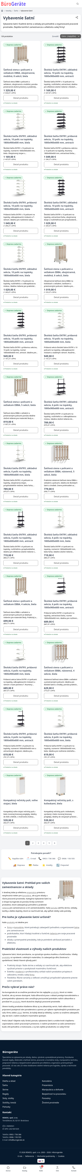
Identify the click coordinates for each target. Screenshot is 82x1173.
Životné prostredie (50, 1102)
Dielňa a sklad (8, 1081)
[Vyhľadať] (77, 3)
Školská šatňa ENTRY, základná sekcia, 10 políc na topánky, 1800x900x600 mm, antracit (60, 73)
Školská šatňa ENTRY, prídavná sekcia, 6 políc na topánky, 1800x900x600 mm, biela (20, 670)
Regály (5, 1094)
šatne (76, 927)
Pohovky (6, 1106)
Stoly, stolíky (8, 1098)
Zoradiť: (55, 36)
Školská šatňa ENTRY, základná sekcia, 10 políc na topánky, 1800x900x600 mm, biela (20, 139)
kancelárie (26, 895)
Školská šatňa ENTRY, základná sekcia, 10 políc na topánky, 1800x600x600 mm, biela (20, 272)
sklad (19, 1012)
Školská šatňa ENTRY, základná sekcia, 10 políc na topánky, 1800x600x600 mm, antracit (60, 205)
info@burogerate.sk (16, 1140)
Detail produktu (20, 98)
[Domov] (2, 11)
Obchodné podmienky (46, 1156)
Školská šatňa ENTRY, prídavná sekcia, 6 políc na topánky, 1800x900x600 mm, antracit (60, 604)
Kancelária (47, 1081)
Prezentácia (47, 1085)
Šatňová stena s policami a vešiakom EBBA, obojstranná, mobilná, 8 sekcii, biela (19, 73)
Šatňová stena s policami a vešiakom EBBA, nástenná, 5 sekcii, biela (59, 471)
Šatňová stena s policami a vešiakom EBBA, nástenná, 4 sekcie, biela (59, 670)
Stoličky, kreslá (9, 1102)
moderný (19, 971)
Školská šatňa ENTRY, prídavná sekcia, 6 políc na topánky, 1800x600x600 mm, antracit (20, 737)
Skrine (5, 1089)
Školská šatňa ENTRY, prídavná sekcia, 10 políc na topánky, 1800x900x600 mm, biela (20, 205)
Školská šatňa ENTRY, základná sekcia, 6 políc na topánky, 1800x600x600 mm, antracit (20, 537)
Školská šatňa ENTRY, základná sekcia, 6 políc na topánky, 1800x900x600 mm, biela (20, 471)
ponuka (54, 908)
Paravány (46, 1098)
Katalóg (9, 11)
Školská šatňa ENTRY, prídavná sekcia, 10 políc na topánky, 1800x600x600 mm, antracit (20, 338)
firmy (9, 927)
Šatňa (16, 11)
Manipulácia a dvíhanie (52, 1089)
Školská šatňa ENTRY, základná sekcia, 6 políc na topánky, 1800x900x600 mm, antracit (60, 405)
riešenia (5, 908)
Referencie (29, 1156)
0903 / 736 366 (15, 1134)
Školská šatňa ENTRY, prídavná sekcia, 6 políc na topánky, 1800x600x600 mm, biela (60, 737)
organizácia (31, 892)
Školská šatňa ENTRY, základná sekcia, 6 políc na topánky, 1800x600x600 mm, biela (60, 537)
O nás (20, 1156)
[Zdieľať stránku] (77, 17)
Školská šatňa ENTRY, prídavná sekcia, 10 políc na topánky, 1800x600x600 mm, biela (60, 338)
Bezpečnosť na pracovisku (54, 1094)
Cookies (61, 1156)
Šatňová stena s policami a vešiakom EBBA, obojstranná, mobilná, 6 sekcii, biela (60, 272)
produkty (11, 922)
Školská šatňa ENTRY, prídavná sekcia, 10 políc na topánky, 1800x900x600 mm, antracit (60, 139)
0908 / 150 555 (15, 1137)
